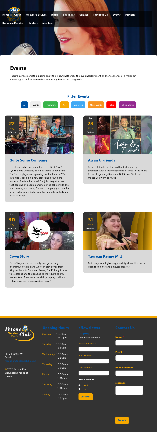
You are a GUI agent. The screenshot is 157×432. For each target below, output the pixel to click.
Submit (122, 420)
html (85, 385)
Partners (130, 14)
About (17, 14)
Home (5, 14)
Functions (69, 14)
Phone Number (124, 367)
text (85, 389)
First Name (85, 355)
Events (117, 14)
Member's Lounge (36, 14)
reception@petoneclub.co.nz (20, 360)
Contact (33, 23)
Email (119, 352)
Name (119, 337)
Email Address (87, 343)
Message (120, 382)
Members (47, 23)
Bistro (54, 14)
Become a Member (13, 23)
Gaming (83, 14)
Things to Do (100, 14)
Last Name (85, 367)
